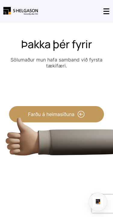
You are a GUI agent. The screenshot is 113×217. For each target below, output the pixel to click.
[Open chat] (98, 202)
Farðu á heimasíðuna (56, 114)
